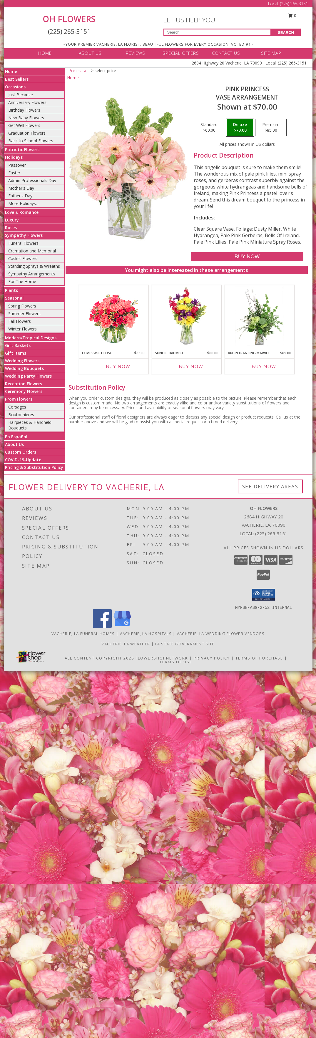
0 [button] (291, 15)
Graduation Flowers (27, 133)
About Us (14, 444)
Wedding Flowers (22, 360)
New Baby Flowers (26, 117)
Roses (11, 227)
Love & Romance (22, 212)
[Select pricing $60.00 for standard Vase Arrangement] (209, 127)
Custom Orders (20, 452)
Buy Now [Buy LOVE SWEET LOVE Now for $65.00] (118, 366)
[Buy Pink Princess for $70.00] (247, 256)
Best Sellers (17, 79)
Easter (14, 173)
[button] (263, 595)
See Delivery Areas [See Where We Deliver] (270, 486)
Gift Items (15, 353)
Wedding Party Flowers (28, 376)
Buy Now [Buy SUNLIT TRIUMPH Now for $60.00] (191, 366)
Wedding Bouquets (24, 368)
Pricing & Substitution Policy (34, 467)
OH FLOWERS (69, 18)
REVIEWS (135, 53)
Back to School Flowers (30, 140)
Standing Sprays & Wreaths (34, 266)
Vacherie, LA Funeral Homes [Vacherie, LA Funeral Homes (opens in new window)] (83, 633)
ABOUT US (90, 53)
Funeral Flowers (23, 243)
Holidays (14, 157)
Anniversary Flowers (27, 102)
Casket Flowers (22, 258)
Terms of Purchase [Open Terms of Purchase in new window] (259, 658)
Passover (17, 165)
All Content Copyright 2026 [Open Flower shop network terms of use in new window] (99, 658)
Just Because (20, 94)
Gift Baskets (18, 345)
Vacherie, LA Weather (125, 644)
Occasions (15, 87)
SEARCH (286, 32)
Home (11, 71)
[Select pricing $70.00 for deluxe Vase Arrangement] (240, 127)
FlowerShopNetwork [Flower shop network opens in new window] (162, 658)
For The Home (22, 281)
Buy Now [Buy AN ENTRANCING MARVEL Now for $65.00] (264, 366)
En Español (16, 436)
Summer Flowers (24, 313)
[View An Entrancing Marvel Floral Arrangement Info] (259, 316)
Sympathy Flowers (24, 235)
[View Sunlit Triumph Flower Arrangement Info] (186, 316)
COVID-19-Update (23, 459)
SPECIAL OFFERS (181, 53)
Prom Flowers (18, 399)
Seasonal (14, 298)
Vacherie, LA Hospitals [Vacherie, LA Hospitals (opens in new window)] (146, 633)
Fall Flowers (19, 321)
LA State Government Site (184, 644)
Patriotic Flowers (22, 149)
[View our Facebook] (102, 626)
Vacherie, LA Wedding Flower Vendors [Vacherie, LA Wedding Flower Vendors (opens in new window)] (221, 633)
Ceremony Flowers (23, 391)
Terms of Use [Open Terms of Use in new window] (176, 662)
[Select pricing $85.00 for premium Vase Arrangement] (270, 127)
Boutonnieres (21, 414)
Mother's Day (21, 188)
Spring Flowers (22, 306)
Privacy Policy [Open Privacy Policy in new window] (212, 658)
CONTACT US (226, 53)
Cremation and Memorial (32, 251)
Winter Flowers (22, 329)
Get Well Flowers (24, 125)
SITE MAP (271, 53)
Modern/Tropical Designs (30, 338)
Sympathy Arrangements (31, 274)
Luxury (12, 220)
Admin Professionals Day (32, 180)
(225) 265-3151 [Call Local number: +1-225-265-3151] (294, 3)
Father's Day (20, 196)
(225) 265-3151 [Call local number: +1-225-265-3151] (271, 533)
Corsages (17, 407)
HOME (45, 53)
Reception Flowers (23, 383)
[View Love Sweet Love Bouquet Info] (113, 316)
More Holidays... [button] (23, 203)
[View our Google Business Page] (122, 626)
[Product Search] (217, 32)
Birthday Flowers (24, 110)
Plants (11, 290)
